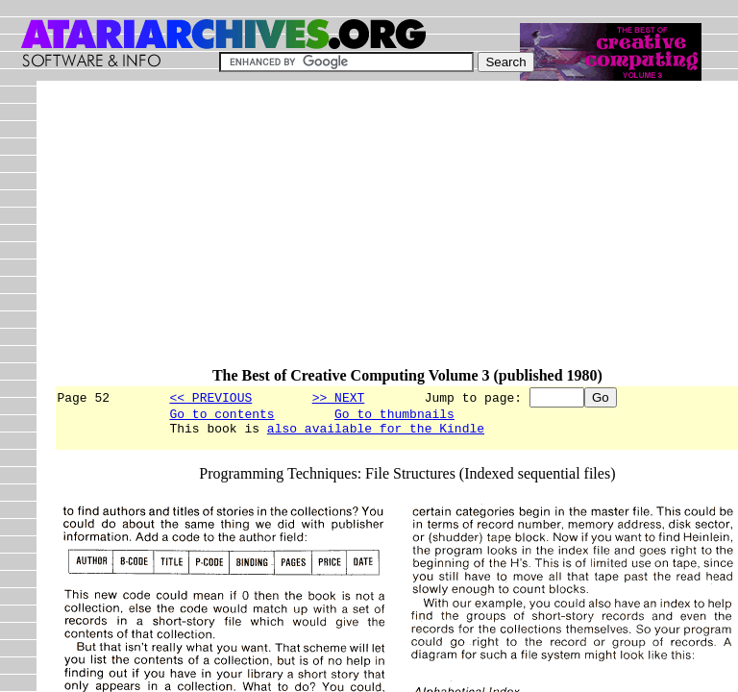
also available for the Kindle (375, 433)
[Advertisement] (395, 232)
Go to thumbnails (394, 416)
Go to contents (221, 416)
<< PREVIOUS (210, 397)
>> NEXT (338, 397)
